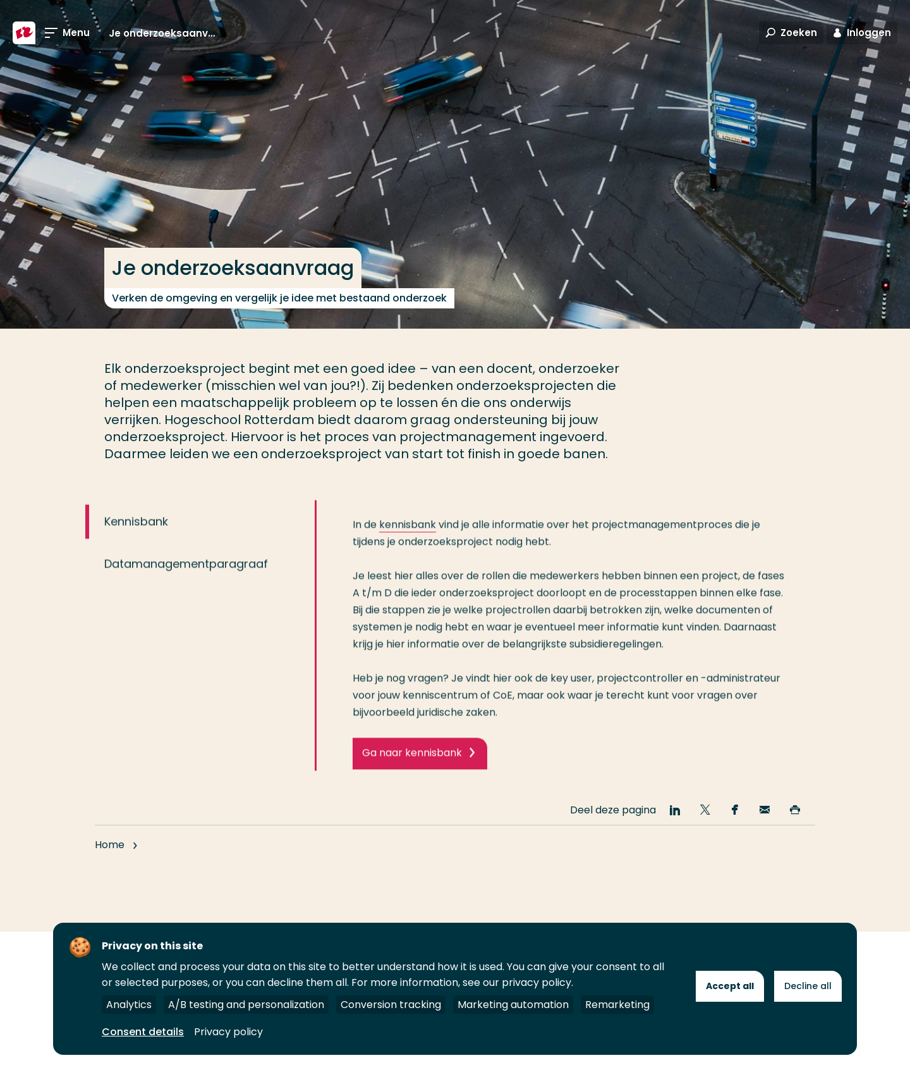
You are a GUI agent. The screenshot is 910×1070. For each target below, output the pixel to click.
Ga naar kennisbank (412, 765)
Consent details (143, 1031)
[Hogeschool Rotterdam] (24, 32)
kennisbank (407, 537)
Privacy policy (228, 1031)
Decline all (808, 986)
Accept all (730, 986)
